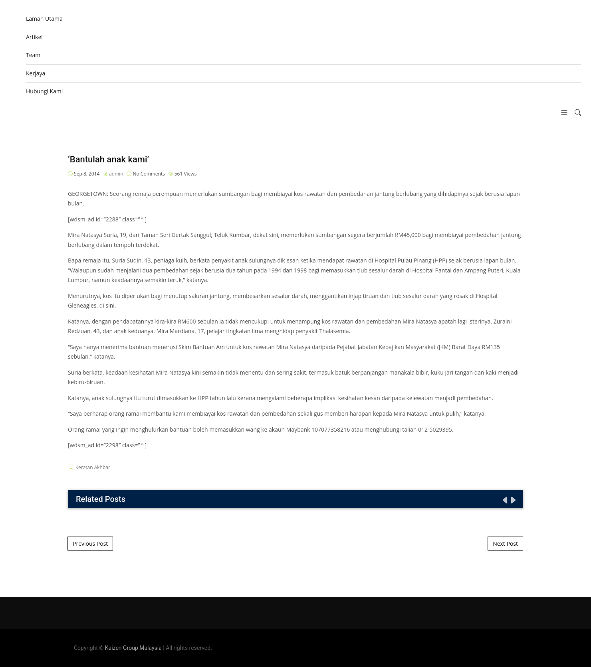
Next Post (505, 543)
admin (116, 173)
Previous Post (90, 543)
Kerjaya (35, 73)
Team (33, 55)
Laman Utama (44, 18)
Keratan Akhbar (92, 467)
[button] (561, 112)
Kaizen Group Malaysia (133, 648)
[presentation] (504, 499)
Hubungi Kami (44, 91)
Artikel (34, 37)
